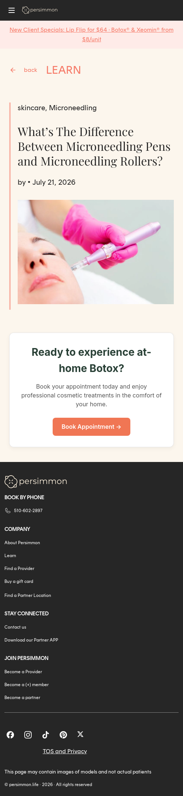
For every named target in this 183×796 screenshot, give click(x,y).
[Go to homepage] (39, 10)
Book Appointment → (91, 426)
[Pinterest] (63, 735)
